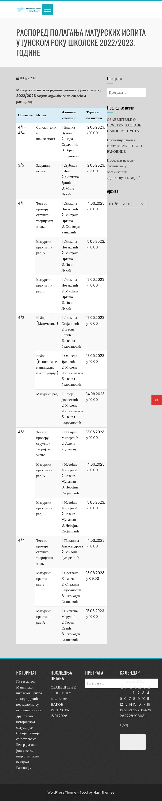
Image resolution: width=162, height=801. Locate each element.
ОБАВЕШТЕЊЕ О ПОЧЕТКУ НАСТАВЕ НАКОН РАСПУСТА (124, 125)
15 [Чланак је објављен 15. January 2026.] (134, 704)
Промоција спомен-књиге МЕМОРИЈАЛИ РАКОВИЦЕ (124, 145)
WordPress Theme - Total (67, 792)
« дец (124, 724)
